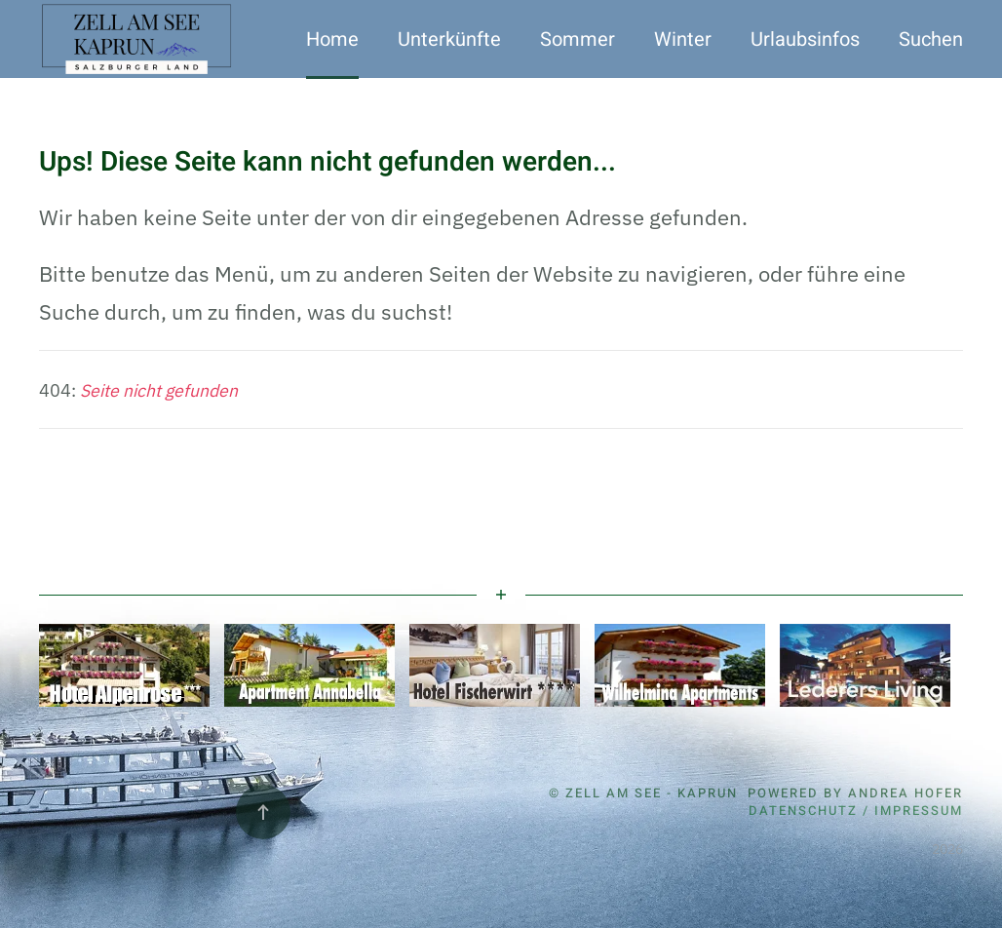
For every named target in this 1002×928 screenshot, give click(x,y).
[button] (263, 812)
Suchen (931, 39)
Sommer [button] (577, 39)
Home (332, 39)
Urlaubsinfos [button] (805, 39)
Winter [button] (683, 39)
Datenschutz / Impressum (856, 810)
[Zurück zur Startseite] (139, 39)
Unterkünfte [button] (449, 39)
